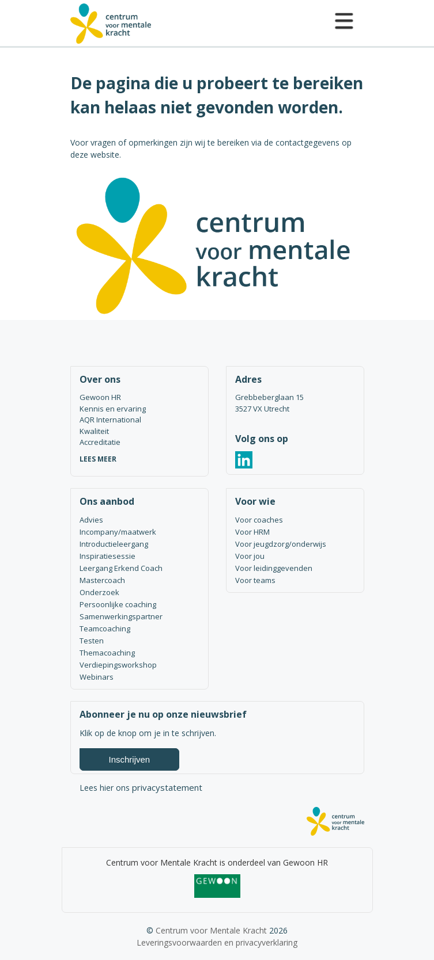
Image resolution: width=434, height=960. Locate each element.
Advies (91, 520)
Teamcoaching (105, 628)
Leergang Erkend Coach (121, 568)
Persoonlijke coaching (118, 604)
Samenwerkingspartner (121, 616)
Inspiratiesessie (107, 556)
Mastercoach (102, 580)
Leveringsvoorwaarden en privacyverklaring (217, 942)
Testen (92, 640)
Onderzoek (99, 592)
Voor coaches (259, 520)
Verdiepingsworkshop (118, 665)
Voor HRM (252, 532)
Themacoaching (107, 652)
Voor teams (255, 580)
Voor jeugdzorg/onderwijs (280, 544)
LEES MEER (98, 459)
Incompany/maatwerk (118, 532)
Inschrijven (129, 759)
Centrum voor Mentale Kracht (211, 930)
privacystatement (167, 787)
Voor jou (250, 556)
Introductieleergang (114, 544)
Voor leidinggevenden (273, 568)
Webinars (97, 677)
